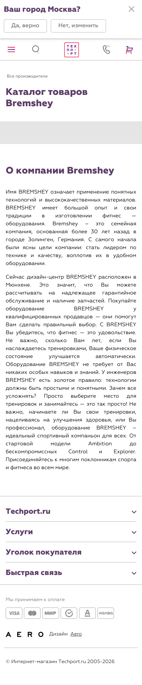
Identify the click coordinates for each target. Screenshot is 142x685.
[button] (25, 26)
